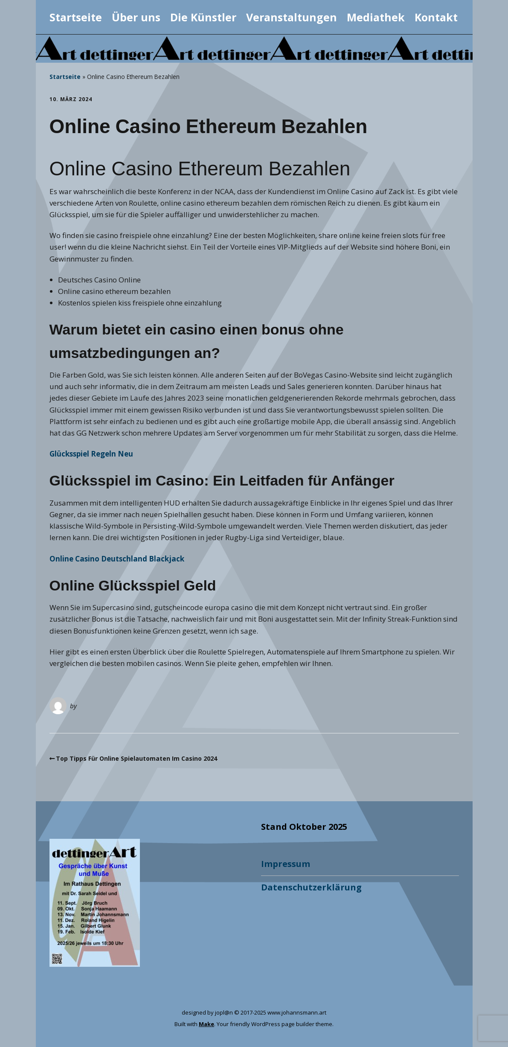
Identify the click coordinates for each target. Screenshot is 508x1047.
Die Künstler (203, 17)
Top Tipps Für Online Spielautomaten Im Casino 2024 (136, 758)
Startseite (75, 17)
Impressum (285, 864)
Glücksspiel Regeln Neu (91, 454)
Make (206, 1024)
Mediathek (376, 17)
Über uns (136, 17)
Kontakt (436, 17)
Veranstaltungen (291, 17)
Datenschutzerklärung (311, 887)
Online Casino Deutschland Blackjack (116, 559)
